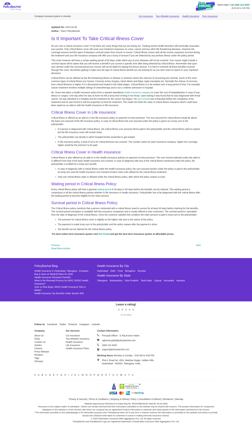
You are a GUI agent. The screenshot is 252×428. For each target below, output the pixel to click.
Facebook (52, 324)
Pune (120, 271)
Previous (55, 245)
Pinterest (72, 324)
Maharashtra (116, 280)
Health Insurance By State (114, 275)
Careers (38, 348)
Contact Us (39, 342)
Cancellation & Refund (149, 399)
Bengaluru (130, 271)
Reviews (38, 355)
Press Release (41, 351)
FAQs (37, 338)
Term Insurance (210, 16)
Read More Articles (60, 248)
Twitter (62, 324)
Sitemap (179, 399)
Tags (36, 358)
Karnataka (169, 280)
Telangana (102, 280)
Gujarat (158, 280)
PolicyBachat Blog (46, 266)
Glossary (38, 361)
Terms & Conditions (98, 399)
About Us (39, 335)
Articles (38, 345)
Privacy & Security (78, 399)
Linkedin (96, 324)
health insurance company (137, 92)
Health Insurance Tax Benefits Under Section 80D (59, 293)
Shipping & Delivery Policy (123, 399)
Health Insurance (190, 16)
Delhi (112, 271)
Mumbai (142, 271)
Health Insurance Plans (77, 348)
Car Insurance (146, 16)
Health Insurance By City (113, 266)
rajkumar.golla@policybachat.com (119, 340)
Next (198, 245)
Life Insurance (73, 345)
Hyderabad (102, 271)
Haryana (180, 280)
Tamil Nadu (146, 280)
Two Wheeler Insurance (167, 16)
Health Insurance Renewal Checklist (52, 277)
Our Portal (104, 234)
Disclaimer (168, 399)
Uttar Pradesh (131, 280)
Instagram (84, 324)
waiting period (104, 189)
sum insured (144, 99)
